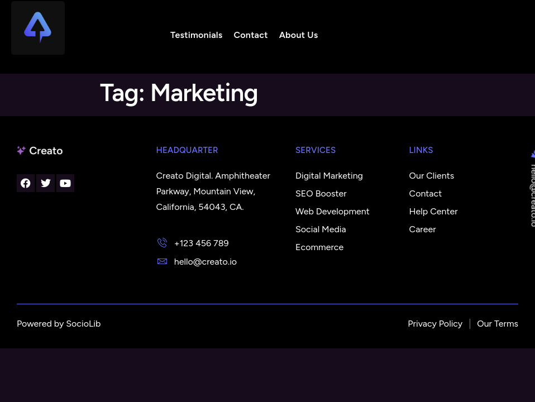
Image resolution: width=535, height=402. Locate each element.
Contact (249, 35)
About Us (297, 35)
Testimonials (195, 35)
